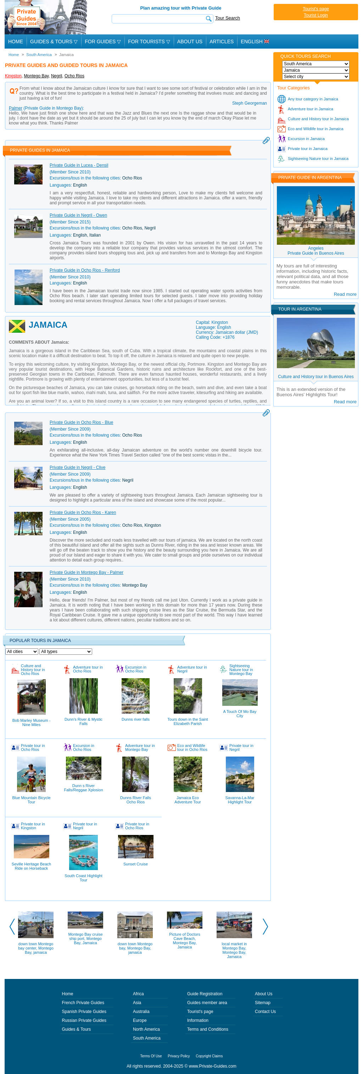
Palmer (15, 108)
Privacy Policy (179, 1056)
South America (147, 1038)
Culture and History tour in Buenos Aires (315, 376)
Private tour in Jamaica (308, 148)
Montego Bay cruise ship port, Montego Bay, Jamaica (85, 938)
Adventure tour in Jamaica (310, 109)
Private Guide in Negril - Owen (78, 215)
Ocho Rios (74, 75)
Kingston (13, 75)
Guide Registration (204, 993)
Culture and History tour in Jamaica (318, 119)
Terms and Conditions (207, 1029)
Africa (138, 993)
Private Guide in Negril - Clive (77, 467)
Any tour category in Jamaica (313, 99)
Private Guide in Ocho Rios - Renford (85, 270)
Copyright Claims (209, 1056)
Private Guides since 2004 (47, 17)
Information (197, 1020)
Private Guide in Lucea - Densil (79, 165)
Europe (140, 1020)
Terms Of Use (151, 1056)
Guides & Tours (76, 1029)
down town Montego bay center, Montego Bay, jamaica (36, 948)
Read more (345, 294)
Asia (137, 1002)
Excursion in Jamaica (306, 139)
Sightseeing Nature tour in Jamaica (318, 158)
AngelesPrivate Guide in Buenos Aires (315, 251)
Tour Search (227, 18)
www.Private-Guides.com (212, 1066)
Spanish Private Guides (84, 1011)
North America (146, 1029)
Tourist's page (316, 8)
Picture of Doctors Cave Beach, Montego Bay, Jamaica (184, 940)
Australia (141, 1011)
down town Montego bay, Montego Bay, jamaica (135, 948)
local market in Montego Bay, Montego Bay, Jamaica (234, 950)
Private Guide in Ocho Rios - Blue (81, 422)
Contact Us (265, 1011)
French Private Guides (83, 1002)
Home (15, 41)
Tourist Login (316, 15)
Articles (222, 41)
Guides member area (207, 1002)
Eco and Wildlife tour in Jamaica (316, 129)
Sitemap (262, 1002)
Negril (56, 75)
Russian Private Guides (84, 1020)
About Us (189, 41)
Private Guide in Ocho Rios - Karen (83, 512)
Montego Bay (36, 75)
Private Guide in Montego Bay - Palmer (86, 572)
